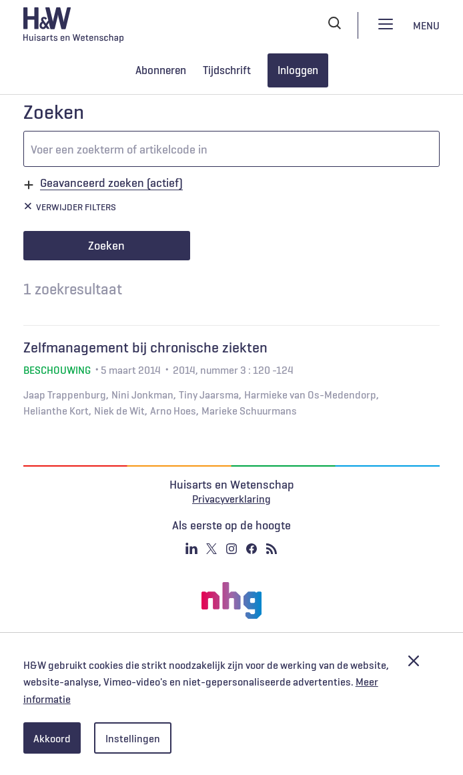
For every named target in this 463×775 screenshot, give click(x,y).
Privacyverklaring (231, 499)
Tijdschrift (227, 70)
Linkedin (191, 548)
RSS (271, 548)
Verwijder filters (76, 207)
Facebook (251, 548)
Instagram (231, 548)
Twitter (211, 548)
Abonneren (160, 70)
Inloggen (298, 70)
